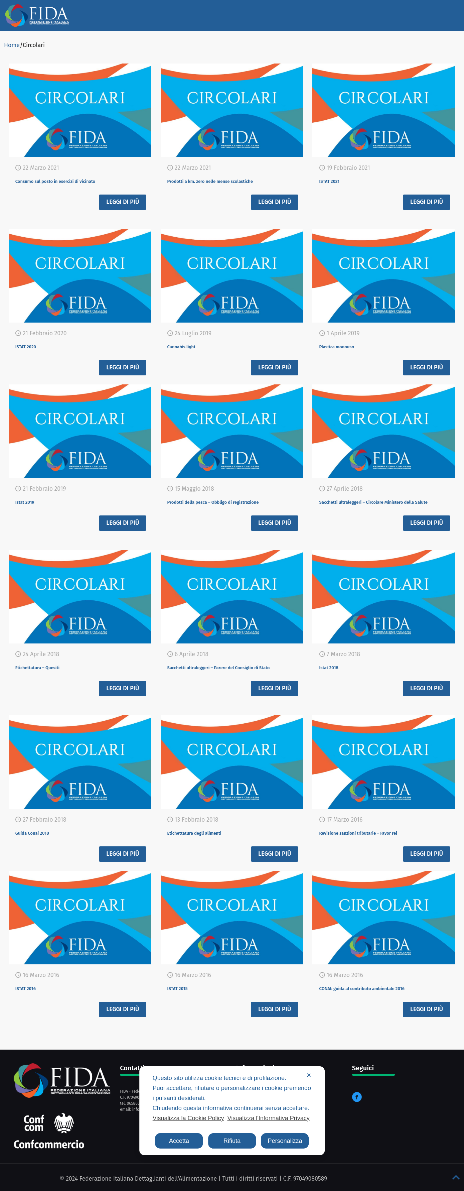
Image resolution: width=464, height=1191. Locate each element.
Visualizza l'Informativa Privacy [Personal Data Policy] (268, 1118)
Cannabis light (189, 346)
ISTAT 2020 (31, 346)
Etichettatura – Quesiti (49, 667)
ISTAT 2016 (31, 988)
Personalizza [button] (285, 1141)
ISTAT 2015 (183, 988)
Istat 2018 (333, 667)
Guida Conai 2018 (41, 832)
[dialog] (232, 1110)
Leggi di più (122, 202)
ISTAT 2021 (334, 180)
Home (12, 45)
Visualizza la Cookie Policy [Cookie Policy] (188, 1118)
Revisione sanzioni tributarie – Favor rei (379, 832)
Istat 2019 (30, 501)
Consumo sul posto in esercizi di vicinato (77, 180)
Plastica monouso (346, 346)
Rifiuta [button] (232, 1141)
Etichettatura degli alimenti (209, 832)
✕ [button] (308, 1075)
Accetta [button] (179, 1141)
